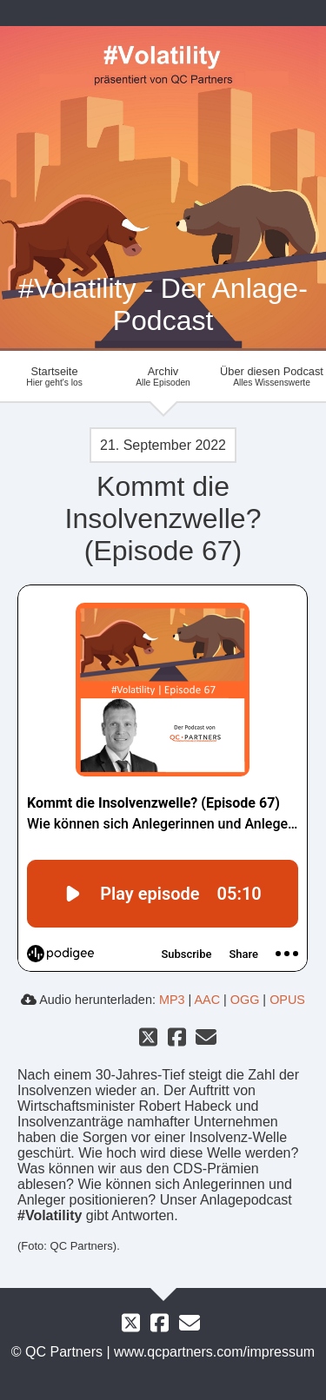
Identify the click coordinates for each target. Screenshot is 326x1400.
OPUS (287, 1000)
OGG (245, 1000)
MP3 (172, 1000)
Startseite (54, 376)
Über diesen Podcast (271, 376)
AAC (207, 1000)
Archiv (163, 376)
